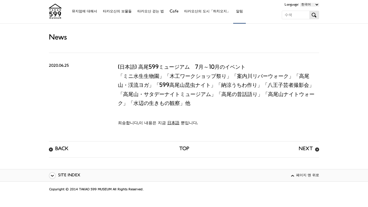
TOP (184, 149)
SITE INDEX (69, 175)
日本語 (173, 123)
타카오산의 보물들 (117, 12)
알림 (239, 12)
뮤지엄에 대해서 (84, 12)
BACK (61, 149)
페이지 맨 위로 (307, 175)
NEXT (306, 149)
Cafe (174, 12)
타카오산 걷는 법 (150, 12)
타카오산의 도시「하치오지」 (207, 12)
